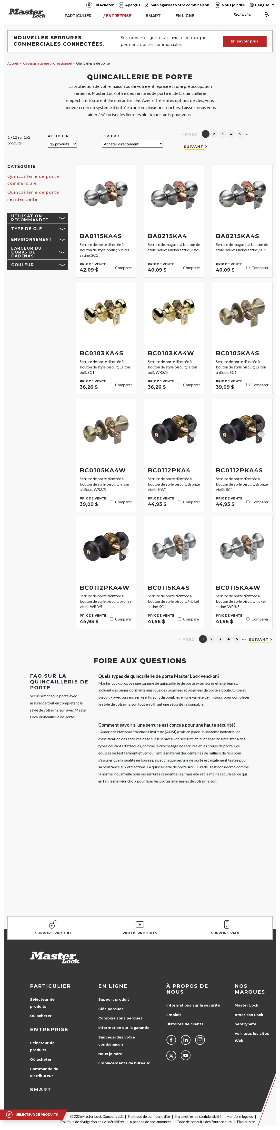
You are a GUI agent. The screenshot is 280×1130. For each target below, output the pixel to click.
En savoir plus (245, 41)
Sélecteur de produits (42, 1003)
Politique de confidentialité (149, 1116)
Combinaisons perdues (120, 1018)
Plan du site (246, 1122)
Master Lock (246, 1005)
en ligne (113, 986)
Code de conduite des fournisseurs (204, 1122)
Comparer (123, 267)
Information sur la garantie (124, 1028)
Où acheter (41, 1016)
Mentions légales (240, 1116)
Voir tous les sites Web (252, 1037)
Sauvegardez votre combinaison (116, 1041)
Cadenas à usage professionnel (47, 63)
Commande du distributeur (44, 1072)
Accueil (13, 63)
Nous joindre (110, 1054)
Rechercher (242, 14)
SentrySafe (245, 1024)
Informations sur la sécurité (193, 1005)
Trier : (112, 136)
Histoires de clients (184, 1024)
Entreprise (49, 1029)
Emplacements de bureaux (124, 1063)
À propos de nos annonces (150, 1122)
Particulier (50, 986)
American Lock (249, 1015)
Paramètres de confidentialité (198, 1116)
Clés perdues (111, 1009)
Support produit (113, 999)
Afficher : (60, 136)
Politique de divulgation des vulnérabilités (92, 1122)
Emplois (173, 1015)
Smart (40, 1089)
